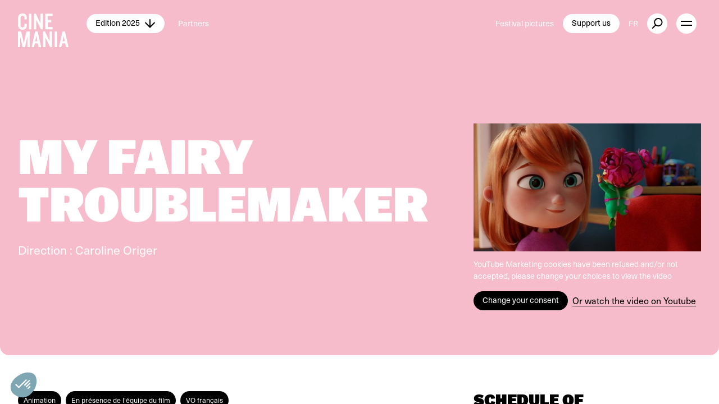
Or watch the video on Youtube (634, 300)
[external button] (657, 23)
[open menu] (686, 23)
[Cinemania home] (52, 23)
